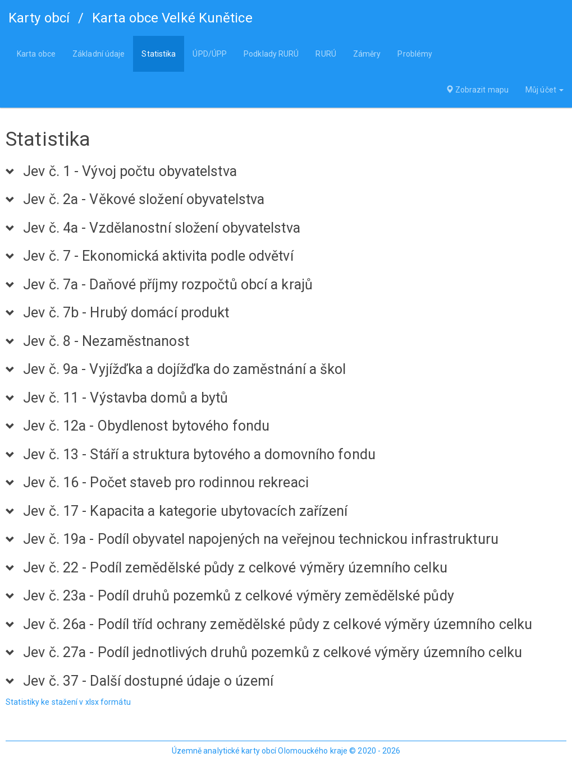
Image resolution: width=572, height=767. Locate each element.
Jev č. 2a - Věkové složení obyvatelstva (143, 199)
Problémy (414, 53)
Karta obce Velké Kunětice (172, 18)
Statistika (158, 53)
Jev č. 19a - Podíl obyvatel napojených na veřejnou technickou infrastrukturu (260, 539)
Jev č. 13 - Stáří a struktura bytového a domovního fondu (199, 455)
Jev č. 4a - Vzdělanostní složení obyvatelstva (161, 228)
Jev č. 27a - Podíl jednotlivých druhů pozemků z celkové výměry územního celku (272, 652)
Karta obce (36, 53)
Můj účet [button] (544, 89)
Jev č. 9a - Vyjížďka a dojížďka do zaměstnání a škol (184, 369)
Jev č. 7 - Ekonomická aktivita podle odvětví (158, 256)
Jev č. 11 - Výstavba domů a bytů (125, 398)
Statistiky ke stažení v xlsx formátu (68, 701)
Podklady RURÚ (271, 53)
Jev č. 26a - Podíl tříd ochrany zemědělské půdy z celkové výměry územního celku (277, 624)
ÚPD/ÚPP (210, 53)
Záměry (367, 53)
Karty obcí (39, 18)
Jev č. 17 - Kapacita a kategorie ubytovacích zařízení (185, 511)
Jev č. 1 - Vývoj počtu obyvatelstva (130, 171)
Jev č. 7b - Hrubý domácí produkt (126, 313)
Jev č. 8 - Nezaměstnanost (106, 341)
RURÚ (325, 53)
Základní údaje (98, 53)
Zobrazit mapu (477, 89)
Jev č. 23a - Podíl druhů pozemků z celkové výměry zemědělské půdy (238, 596)
